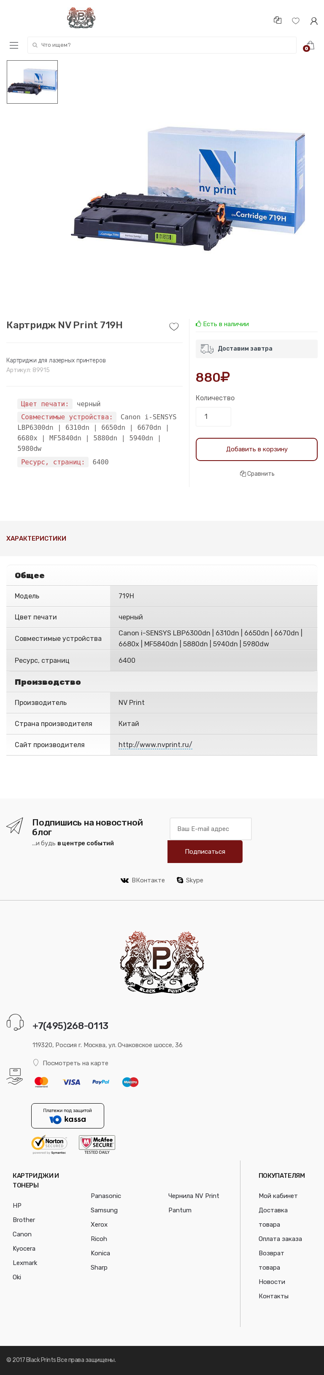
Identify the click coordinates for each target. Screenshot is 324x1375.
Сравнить (257, 473)
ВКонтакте (143, 880)
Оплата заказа (280, 1239)
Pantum (180, 1210)
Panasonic (106, 1196)
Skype (190, 880)
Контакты (274, 1296)
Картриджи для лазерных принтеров (56, 360)
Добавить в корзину (257, 449)
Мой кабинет (278, 1196)
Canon (22, 1234)
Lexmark (25, 1263)
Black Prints (41, 1360)
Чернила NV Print (193, 1196)
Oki (17, 1277)
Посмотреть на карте (70, 1063)
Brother (24, 1220)
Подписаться (205, 851)
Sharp (99, 1267)
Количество (215, 398)
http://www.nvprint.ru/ (155, 745)
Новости (272, 1282)
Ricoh (99, 1239)
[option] (188, 189)
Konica (100, 1253)
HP (17, 1205)
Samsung (104, 1210)
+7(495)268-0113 (70, 1026)
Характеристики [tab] (36, 538)
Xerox (99, 1224)
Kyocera (24, 1248)
